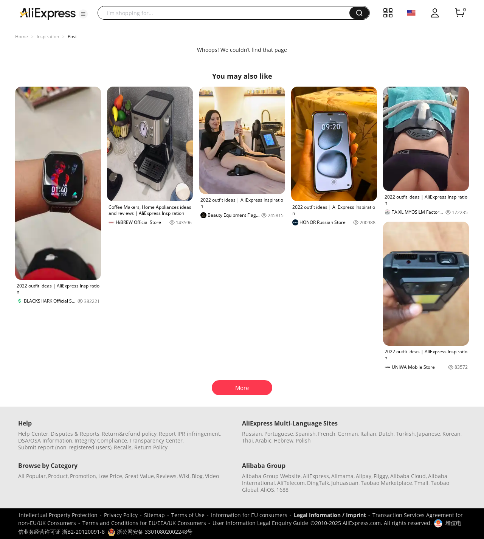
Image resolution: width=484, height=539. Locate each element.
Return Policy (151, 447)
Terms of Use (188, 515)
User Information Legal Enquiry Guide (260, 523)
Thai (247, 440)
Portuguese (278, 433)
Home (21, 36)
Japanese (428, 433)
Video (212, 476)
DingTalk (318, 482)
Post (72, 36)
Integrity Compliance (100, 440)
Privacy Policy (121, 515)
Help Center (33, 433)
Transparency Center (156, 440)
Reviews (166, 476)
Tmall (421, 482)
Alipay (363, 476)
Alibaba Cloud (408, 476)
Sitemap (154, 515)
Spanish (305, 433)
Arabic (263, 440)
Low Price (110, 476)
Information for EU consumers (249, 515)
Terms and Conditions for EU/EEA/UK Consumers (144, 523)
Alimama (342, 476)
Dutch (386, 433)
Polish (303, 440)
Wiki (184, 476)
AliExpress (316, 476)
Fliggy (381, 476)
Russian (252, 433)
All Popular (32, 476)
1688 (282, 489)
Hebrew (283, 440)
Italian (368, 433)
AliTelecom (291, 482)
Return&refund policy (129, 433)
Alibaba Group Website (271, 476)
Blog (197, 476)
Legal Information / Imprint (330, 515)
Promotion (83, 476)
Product (58, 476)
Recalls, (123, 447)
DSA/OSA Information (45, 440)
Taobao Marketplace (386, 482)
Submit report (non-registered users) (65, 447)
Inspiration (48, 36)
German (348, 433)
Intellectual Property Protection (58, 515)
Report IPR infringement (189, 433)
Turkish (405, 433)
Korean (451, 433)
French (326, 433)
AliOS (267, 489)
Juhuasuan (344, 482)
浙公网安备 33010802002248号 (150, 531)
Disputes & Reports (75, 433)
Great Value (139, 476)
